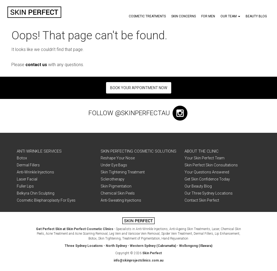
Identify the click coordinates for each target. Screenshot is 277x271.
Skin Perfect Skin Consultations (211, 165)
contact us (36, 64)
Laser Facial (27, 179)
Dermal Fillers (28, 165)
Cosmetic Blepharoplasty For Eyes (46, 200)
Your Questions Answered (206, 172)
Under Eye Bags (114, 165)
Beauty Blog (256, 16)
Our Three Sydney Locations (208, 193)
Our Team (230, 16)
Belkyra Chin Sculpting (35, 193)
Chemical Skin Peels (118, 193)
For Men (208, 16)
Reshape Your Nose (118, 158)
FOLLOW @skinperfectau (138, 113)
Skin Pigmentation (116, 186)
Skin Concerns (183, 16)
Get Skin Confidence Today (207, 179)
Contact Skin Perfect (201, 200)
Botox (22, 158)
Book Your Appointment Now (138, 88)
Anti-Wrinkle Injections (35, 172)
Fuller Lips (25, 186)
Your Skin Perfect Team (204, 158)
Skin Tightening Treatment (123, 172)
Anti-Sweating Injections (121, 200)
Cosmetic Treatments (147, 16)
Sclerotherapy (112, 179)
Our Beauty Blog (198, 186)
